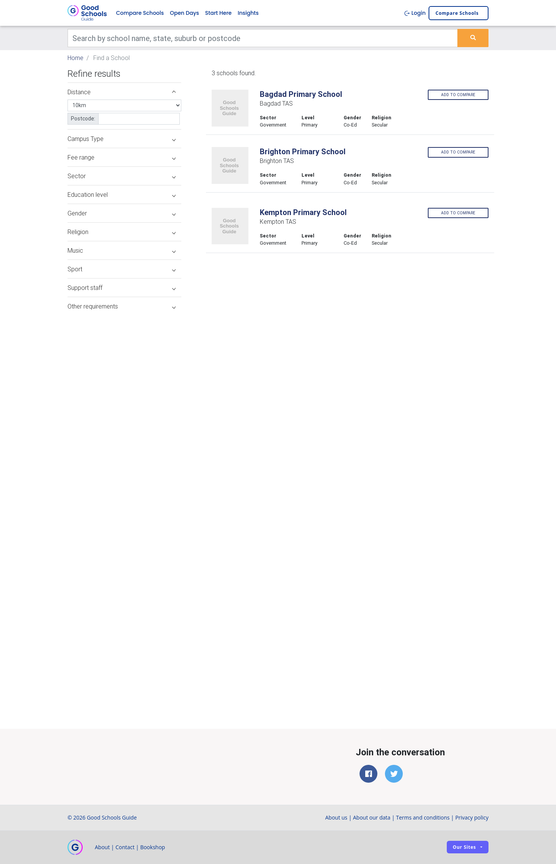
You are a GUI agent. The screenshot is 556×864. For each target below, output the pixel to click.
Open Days (184, 13)
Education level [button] (122, 194)
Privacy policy (471, 817)
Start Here (218, 13)
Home (75, 58)
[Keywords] (263, 38)
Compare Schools (140, 13)
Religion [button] (122, 232)
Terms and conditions (422, 817)
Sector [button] (122, 176)
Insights (248, 13)
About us (336, 817)
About (102, 847)
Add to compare (458, 94)
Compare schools (457, 13)
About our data (372, 817)
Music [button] (122, 250)
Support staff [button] (122, 287)
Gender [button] (122, 213)
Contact (124, 847)
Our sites (464, 847)
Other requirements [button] (122, 306)
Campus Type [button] (122, 138)
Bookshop (152, 847)
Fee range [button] (122, 157)
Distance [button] (122, 92)
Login (415, 13)
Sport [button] (122, 269)
